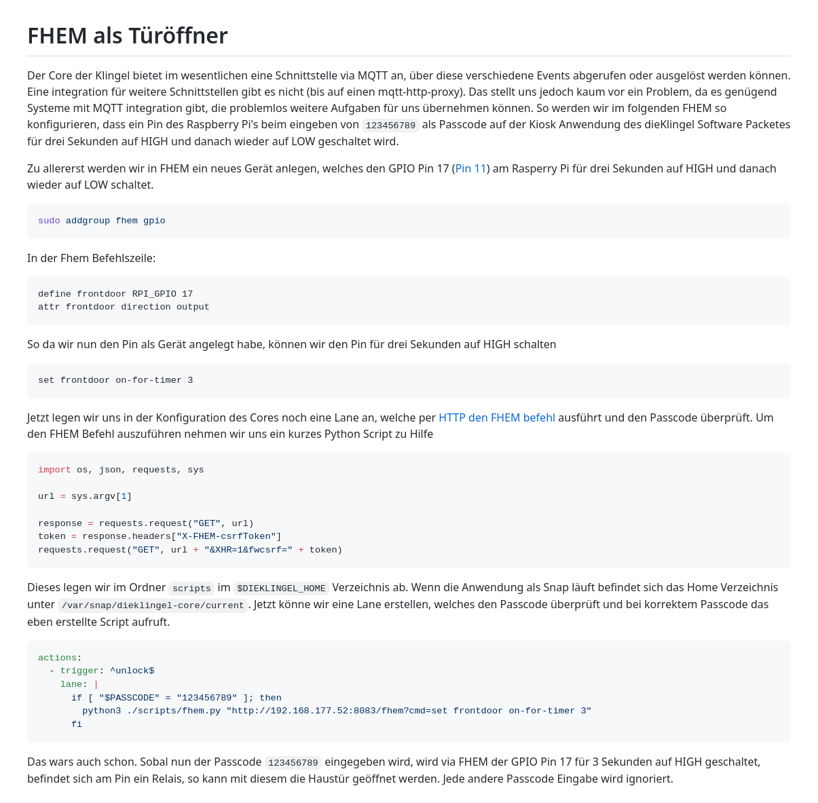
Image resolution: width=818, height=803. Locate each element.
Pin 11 (471, 168)
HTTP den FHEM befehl (497, 417)
